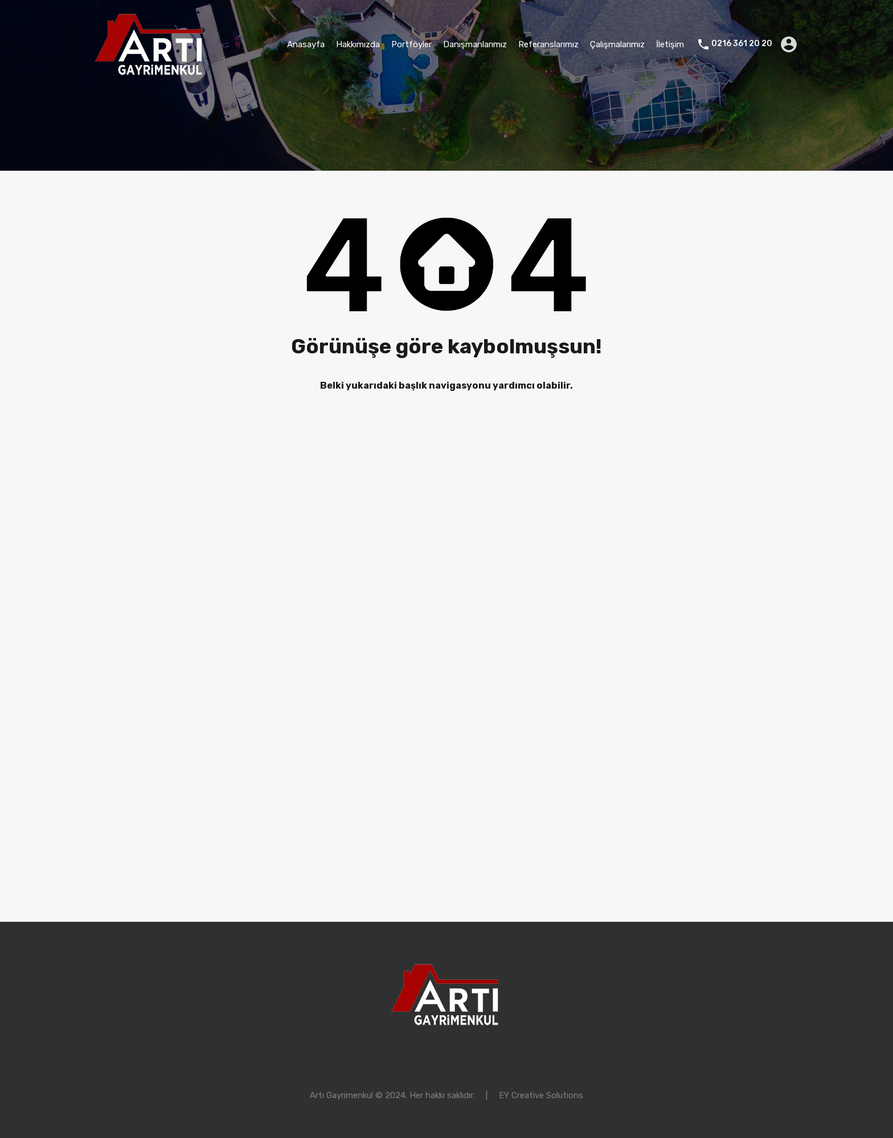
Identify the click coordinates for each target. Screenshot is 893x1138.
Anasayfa (306, 44)
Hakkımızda (358, 44)
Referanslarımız (548, 44)
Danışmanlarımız (475, 44)
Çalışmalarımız (617, 44)
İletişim (670, 44)
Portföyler (411, 44)
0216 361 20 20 (741, 43)
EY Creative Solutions (541, 1095)
